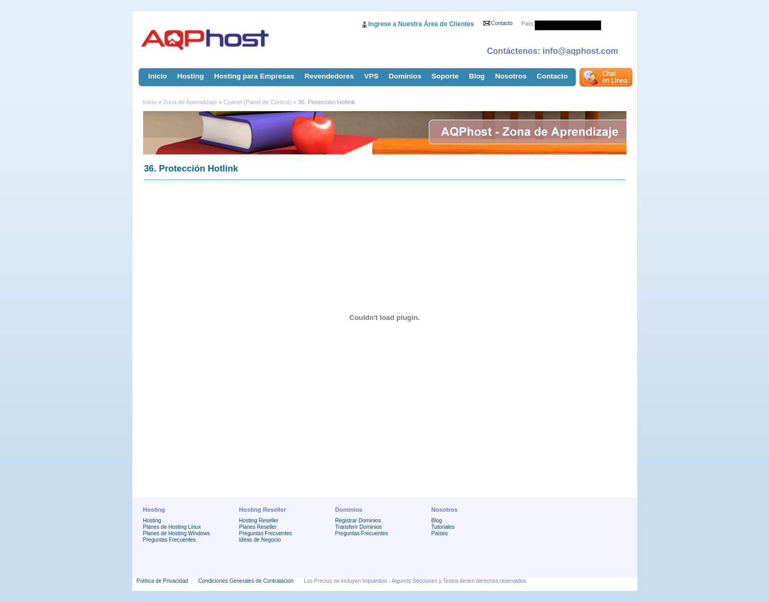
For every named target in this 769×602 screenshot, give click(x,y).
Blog (477, 76)
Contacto (502, 23)
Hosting (190, 76)
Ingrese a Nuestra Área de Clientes (421, 24)
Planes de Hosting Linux (172, 527)
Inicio (157, 76)
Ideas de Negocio (260, 540)
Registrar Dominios (358, 520)
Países (439, 533)
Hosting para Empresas (254, 76)
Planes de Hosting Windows (176, 533)
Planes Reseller (258, 527)
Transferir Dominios (358, 527)
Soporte (445, 76)
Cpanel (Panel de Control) (258, 102)
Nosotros (511, 76)
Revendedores (329, 76)
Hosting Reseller (259, 520)
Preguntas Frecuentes (169, 540)
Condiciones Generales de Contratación (246, 581)
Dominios (405, 76)
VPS (371, 76)
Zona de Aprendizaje (190, 102)
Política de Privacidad (163, 581)
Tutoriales (443, 527)
